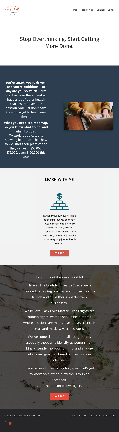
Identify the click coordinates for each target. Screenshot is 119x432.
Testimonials (86, 9)
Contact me (109, 415)
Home (74, 9)
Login (111, 9)
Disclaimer (95, 415)
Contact (100, 9)
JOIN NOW (59, 253)
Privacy (82, 415)
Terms (72, 415)
